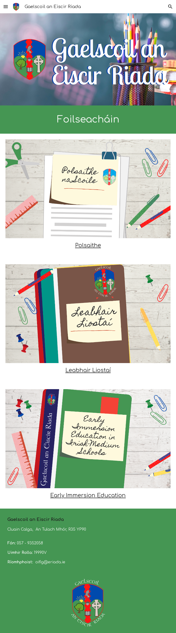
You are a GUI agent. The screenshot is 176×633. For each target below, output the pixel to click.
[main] (87, 119)
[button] (5, 6)
